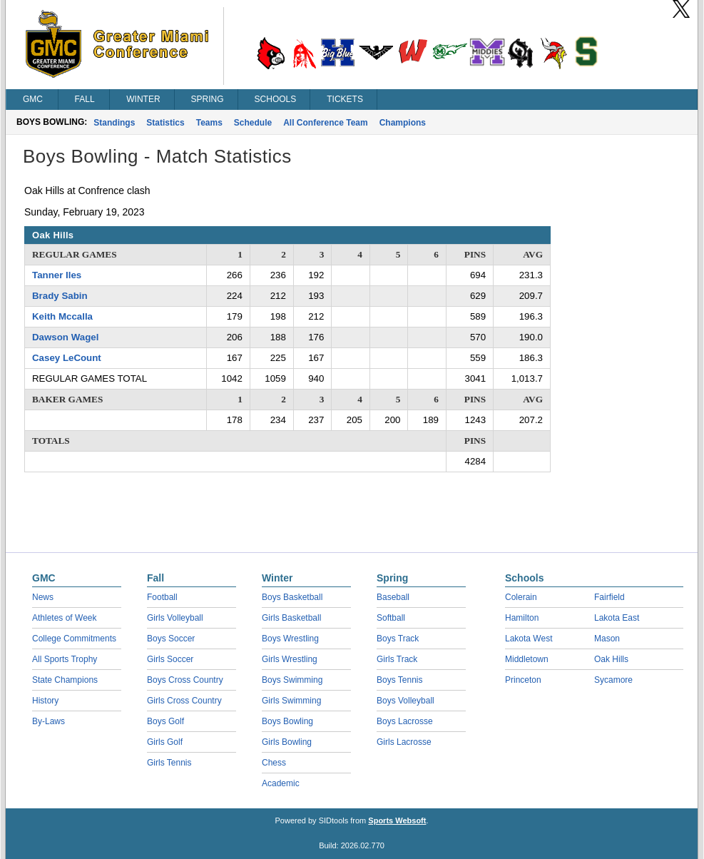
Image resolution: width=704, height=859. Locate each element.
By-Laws (48, 721)
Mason (607, 639)
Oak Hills (611, 659)
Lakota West (528, 639)
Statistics (165, 123)
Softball (391, 618)
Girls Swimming (291, 701)
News (42, 597)
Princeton (523, 680)
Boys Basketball (292, 597)
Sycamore (613, 680)
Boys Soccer (171, 639)
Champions (402, 123)
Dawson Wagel (65, 337)
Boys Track (398, 639)
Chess (274, 763)
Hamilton (522, 618)
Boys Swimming (292, 680)
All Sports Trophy (64, 659)
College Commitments (74, 639)
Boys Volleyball (405, 701)
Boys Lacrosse (405, 721)
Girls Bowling (287, 742)
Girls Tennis (169, 763)
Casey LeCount (66, 357)
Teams (209, 123)
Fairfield (609, 597)
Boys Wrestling (290, 639)
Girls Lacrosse (404, 742)
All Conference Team (325, 123)
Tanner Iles (56, 275)
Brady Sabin (60, 295)
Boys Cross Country (185, 680)
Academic (281, 783)
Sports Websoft (397, 820)
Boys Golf (165, 721)
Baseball (393, 597)
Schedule (253, 123)
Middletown (527, 659)
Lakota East (616, 618)
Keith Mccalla (62, 316)
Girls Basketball (291, 618)
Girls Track (397, 659)
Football (162, 597)
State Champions (65, 680)
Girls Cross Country (184, 701)
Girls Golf (165, 742)
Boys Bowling (287, 721)
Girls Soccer (170, 659)
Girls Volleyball (175, 618)
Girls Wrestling (289, 659)
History (45, 701)
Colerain (521, 597)
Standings (114, 123)
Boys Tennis (399, 680)
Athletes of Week (64, 618)
